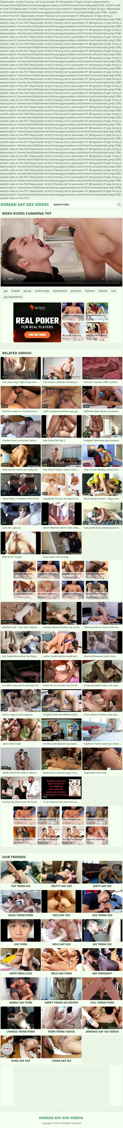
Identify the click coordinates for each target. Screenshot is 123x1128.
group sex (76, 290)
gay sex (27, 290)
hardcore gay (42, 290)
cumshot (102, 290)
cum (113, 290)
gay (6, 290)
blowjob (15, 290)
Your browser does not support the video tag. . (61, 252)
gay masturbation (13, 296)
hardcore (89, 290)
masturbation (60, 290)
